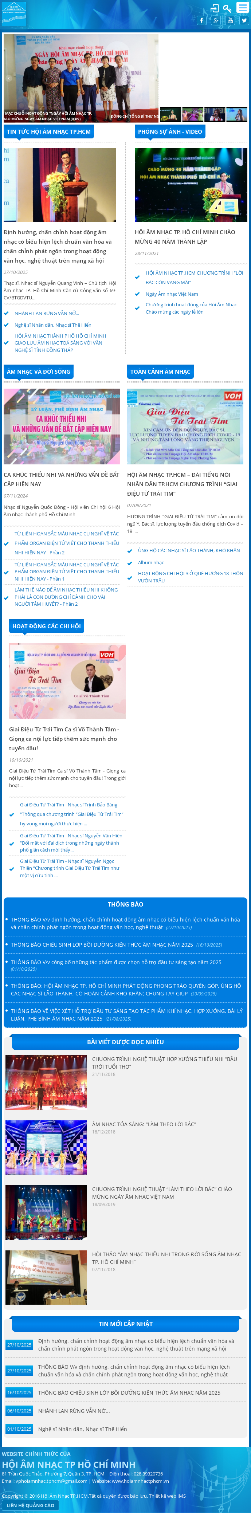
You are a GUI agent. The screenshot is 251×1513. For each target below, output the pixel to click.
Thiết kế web (162, 1496)
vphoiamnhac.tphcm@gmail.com (51, 1481)
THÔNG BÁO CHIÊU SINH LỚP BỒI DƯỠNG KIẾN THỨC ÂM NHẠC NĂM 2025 (129, 1392)
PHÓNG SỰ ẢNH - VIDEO (170, 131)
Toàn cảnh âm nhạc (160, 371)
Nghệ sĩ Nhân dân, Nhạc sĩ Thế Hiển (82, 1429)
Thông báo (126, 904)
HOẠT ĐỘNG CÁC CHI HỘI (46, 626)
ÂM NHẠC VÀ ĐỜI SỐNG (38, 371)
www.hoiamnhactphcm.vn (140, 1481)
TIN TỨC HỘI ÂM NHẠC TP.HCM (49, 131)
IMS (181, 1496)
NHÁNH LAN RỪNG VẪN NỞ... (74, 1410)
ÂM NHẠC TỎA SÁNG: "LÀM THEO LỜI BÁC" (144, 1124)
